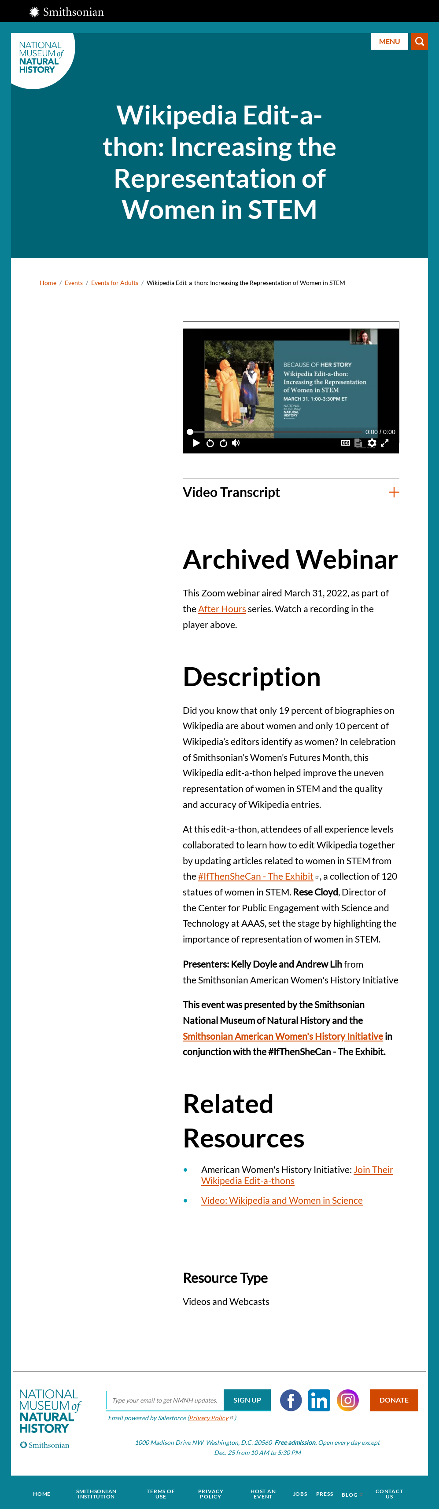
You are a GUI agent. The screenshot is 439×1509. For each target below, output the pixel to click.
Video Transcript (231, 492)
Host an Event (262, 1492)
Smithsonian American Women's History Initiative (283, 1035)
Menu (389, 41)
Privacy (209, 1417)
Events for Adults (114, 282)
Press (322, 1492)
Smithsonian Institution (99, 1492)
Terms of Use (162, 1492)
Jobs (298, 1492)
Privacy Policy (210, 1492)
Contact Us (384, 1492)
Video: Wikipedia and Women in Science (282, 1200)
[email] (186, 1400)
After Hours (222, 608)
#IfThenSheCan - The (259, 875)
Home (48, 282)
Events (74, 282)
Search (419, 41)
